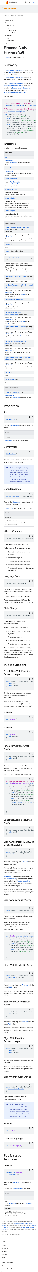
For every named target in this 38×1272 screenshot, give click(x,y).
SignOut (7, 372)
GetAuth (7, 392)
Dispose (7, 244)
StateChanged (10, 211)
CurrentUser (9, 168)
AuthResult (9, 237)
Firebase (6, 15)
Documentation (9, 8)
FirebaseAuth (15, 182)
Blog (3, 1266)
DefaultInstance (11, 178)
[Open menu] (3, 2)
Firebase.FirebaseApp (15, 83)
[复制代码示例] (32, 100)
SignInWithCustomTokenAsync (15, 327)
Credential (13, 287)
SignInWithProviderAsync (14, 358)
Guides (4, 1245)
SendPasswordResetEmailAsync (16, 276)
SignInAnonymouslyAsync (14, 299)
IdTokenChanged (11, 189)
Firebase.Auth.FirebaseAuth (14, 70)
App (6, 157)
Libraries (4, 1254)
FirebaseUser (9, 171)
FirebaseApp (9, 160)
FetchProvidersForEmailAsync (15, 258)
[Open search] (26, 2)
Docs (12, 15)
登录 (34, 2)
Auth (9, 323)
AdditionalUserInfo (23, 881)
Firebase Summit (7, 1269)
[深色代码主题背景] (29, 100)
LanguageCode (10, 198)
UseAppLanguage (10, 379)
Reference (20, 15)
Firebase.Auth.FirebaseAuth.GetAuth (17, 93)
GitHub (4, 1257)
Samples (4, 1251)
